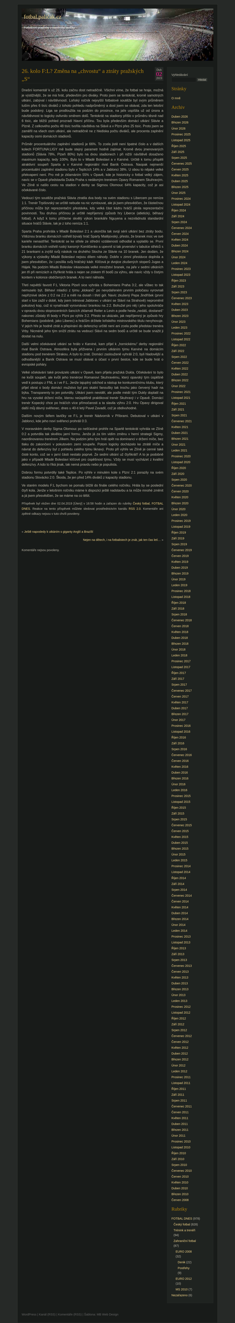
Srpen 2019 (179, 544)
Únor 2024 (178, 257)
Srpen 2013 (179, 960)
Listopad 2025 (180, 140)
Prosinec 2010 (181, 1141)
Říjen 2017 (178, 673)
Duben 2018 (179, 637)
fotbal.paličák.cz (42, 17)
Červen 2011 (180, 1112)
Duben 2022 (179, 374)
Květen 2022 (179, 368)
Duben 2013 (179, 983)
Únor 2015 (178, 854)
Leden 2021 (179, 450)
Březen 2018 (180, 643)
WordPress (29, 1314)
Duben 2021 (179, 433)
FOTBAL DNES (181, 1218)
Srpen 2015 (179, 819)
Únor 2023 (178, 321)
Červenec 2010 (181, 1170)
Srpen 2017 (179, 684)
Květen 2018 (179, 632)
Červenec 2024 (181, 228)
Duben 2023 (179, 309)
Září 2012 (177, 1024)
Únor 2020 (178, 509)
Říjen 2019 (178, 532)
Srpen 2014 (179, 889)
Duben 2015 (179, 842)
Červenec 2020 (181, 485)
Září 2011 (177, 1094)
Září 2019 (177, 538)
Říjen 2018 (178, 602)
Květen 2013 (179, 977)
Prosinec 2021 (181, 392)
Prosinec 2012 (181, 1006)
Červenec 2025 (181, 163)
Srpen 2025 (179, 157)
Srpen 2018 (179, 614)
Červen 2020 (180, 491)
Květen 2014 (179, 907)
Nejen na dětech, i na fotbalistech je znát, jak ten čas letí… (122, 539)
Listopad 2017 (180, 667)
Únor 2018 (178, 649)
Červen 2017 (180, 696)
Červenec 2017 (181, 690)
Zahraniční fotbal (185, 1241)
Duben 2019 (179, 567)
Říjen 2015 (178, 807)
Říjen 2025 (178, 146)
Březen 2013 (180, 989)
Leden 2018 (179, 655)
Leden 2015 (179, 860)
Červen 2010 (180, 1176)
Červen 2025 (180, 169)
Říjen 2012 (178, 1018)
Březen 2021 (180, 438)
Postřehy (184, 1268)
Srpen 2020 (179, 479)
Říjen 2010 (178, 1153)
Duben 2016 (179, 772)
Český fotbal (141, 503)
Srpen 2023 (179, 292)
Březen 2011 (180, 1129)
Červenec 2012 (181, 1036)
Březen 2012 (180, 1059)
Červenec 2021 (181, 421)
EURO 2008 (184, 1251)
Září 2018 (177, 608)
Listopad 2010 (180, 1147)
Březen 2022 (180, 380)
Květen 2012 (179, 1047)
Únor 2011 (178, 1135)
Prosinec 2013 (181, 936)
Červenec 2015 (181, 825)
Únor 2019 (178, 579)
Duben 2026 (179, 116)
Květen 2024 (179, 239)
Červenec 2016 (181, 755)
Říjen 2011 (178, 1088)
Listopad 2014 (180, 872)
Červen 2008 (180, 1200)
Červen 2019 (180, 556)
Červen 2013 (180, 971)
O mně (175, 98)
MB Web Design (108, 1314)
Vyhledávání (179, 74)
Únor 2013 (178, 995)
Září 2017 (177, 678)
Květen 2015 (179, 837)
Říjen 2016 (178, 737)
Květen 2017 (179, 702)
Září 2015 (177, 813)
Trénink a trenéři (184, 1230)
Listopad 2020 (180, 462)
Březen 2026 (180, 122)
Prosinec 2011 (181, 1077)
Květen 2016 (179, 766)
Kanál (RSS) (47, 1314)
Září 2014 (177, 884)
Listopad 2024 (180, 204)
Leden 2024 (179, 263)
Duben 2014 (179, 913)
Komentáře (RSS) (70, 1314)
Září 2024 (177, 216)
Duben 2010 (179, 1188)
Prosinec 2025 (181, 134)
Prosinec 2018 (181, 591)
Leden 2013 (179, 1001)
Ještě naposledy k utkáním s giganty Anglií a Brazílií (58, 531)
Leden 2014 (179, 930)
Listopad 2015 (180, 801)
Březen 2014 (180, 919)
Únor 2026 (178, 128)
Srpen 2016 (179, 749)
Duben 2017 (179, 708)
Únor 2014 (178, 924)
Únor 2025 (178, 192)
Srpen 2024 (179, 222)
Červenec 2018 (181, 620)
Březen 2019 (180, 573)
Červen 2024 (180, 233)
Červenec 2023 (181, 298)
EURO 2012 (184, 1278)
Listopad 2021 (180, 397)
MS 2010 (182, 1289)
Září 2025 (177, 152)
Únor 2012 (178, 1065)
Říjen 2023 (178, 280)
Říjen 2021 (178, 403)
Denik (181, 1262)
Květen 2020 (179, 497)
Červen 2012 (180, 1041)
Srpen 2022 (179, 356)
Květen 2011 (179, 1118)
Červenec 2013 (181, 965)
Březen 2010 (180, 1194)
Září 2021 (177, 409)
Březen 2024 (180, 251)
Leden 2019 (179, 585)
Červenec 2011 (181, 1106)
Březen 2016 (180, 778)
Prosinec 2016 (181, 725)
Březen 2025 (180, 187)
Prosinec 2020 (181, 456)
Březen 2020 (180, 503)
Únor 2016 (178, 784)
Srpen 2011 (179, 1100)
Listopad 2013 (180, 942)
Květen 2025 (179, 175)
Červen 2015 (180, 831)
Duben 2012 (179, 1053)
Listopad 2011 (180, 1083)
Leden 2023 (179, 327)
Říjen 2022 (178, 345)
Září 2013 (177, 954)
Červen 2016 (180, 761)
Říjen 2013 (178, 948)
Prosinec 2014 (181, 866)
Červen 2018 (180, 626)
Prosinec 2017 (181, 661)
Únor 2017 (178, 720)
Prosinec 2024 (181, 198)
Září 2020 (177, 473)
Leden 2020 (179, 515)
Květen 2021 (179, 427)
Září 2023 (177, 286)
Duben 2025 (179, 181)
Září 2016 (177, 743)
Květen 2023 (179, 304)
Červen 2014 (180, 901)
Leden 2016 (179, 790)
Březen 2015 (180, 848)
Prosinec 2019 (181, 520)
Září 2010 (177, 1159)
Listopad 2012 (180, 1012)
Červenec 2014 (181, 895)
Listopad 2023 (180, 274)
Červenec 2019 (181, 550)
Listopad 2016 (180, 731)
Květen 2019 (179, 561)
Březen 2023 (180, 316)
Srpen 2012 (179, 1030)
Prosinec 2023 (181, 269)
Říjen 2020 (178, 468)
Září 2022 (177, 351)
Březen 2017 (180, 714)
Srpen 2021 (179, 415)
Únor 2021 (178, 444)
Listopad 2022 (180, 339)
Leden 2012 (179, 1071)
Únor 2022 (178, 386)
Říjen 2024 (178, 210)
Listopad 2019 (180, 526)
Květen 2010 (179, 1182)
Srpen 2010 (179, 1165)
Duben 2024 (179, 245)
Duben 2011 (179, 1124)
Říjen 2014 (178, 878)
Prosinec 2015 (181, 796)
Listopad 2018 (180, 597)
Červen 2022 (180, 362)
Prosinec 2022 (181, 333)
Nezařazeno (179, 1295)
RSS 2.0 (135, 508)
